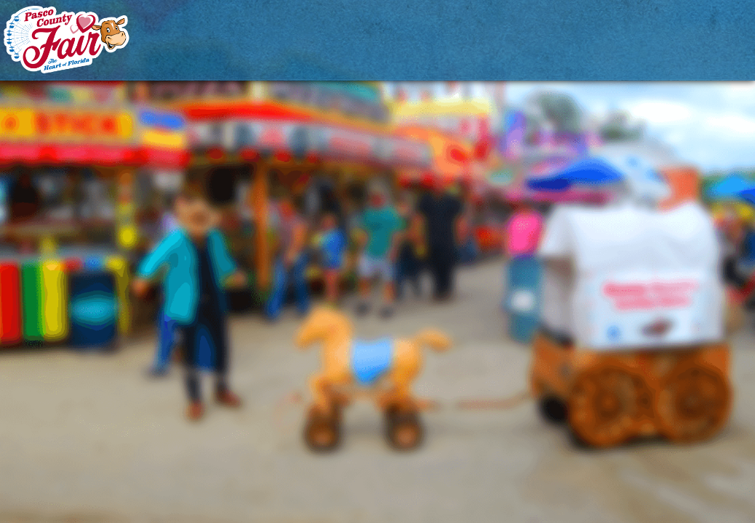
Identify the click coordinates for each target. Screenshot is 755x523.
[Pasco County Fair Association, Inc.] (66, 39)
